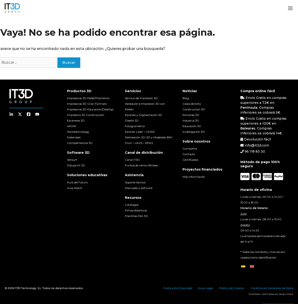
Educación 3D (191, 126)
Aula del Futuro (77, 182)
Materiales (74, 137)
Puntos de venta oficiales (141, 165)
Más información (193, 176)
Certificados (190, 159)
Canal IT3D (132, 159)
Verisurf (72, 159)
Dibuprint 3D (76, 165)
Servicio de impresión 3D (141, 98)
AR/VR (71, 126)
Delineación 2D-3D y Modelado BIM (148, 137)
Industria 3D (190, 120)
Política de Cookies (231, 288)
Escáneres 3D (76, 120)
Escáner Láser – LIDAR (140, 131)
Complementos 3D (80, 143)
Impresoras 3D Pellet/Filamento (88, 98)
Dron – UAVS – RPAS (139, 143)
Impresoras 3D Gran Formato (87, 103)
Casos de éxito (191, 103)
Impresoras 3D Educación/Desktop (90, 109)
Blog (185, 98)
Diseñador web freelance (263, 294)
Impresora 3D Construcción (85, 115)
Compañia (189, 148)
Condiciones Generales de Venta (272, 288)
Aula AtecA (74, 188)
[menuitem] (243, 266)
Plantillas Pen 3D (136, 216)
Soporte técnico (135, 182)
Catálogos (131, 204)
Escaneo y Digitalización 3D (143, 115)
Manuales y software (138, 188)
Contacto (188, 154)
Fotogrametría (135, 126)
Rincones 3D (190, 115)
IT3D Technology (25, 288)
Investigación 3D (193, 131)
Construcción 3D (193, 109)
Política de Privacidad (177, 288)
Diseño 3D (132, 120)
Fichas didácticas (136, 210)
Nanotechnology (78, 131)
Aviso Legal (205, 288)
